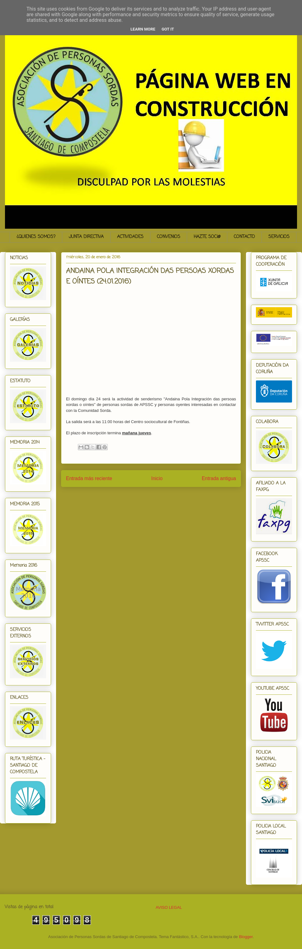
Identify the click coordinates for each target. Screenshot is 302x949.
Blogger (245, 936)
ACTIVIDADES (130, 237)
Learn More (142, 29)
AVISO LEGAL (169, 907)
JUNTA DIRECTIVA (86, 237)
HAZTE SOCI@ (207, 237)
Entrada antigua (219, 478)
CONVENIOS (168, 237)
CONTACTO (244, 237)
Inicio (157, 478)
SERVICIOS (279, 237)
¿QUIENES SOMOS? (36, 237)
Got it (168, 29)
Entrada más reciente (89, 478)
